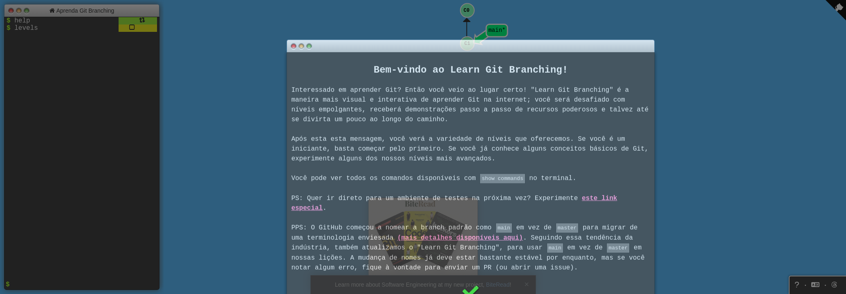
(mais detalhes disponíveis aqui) (460, 168)
